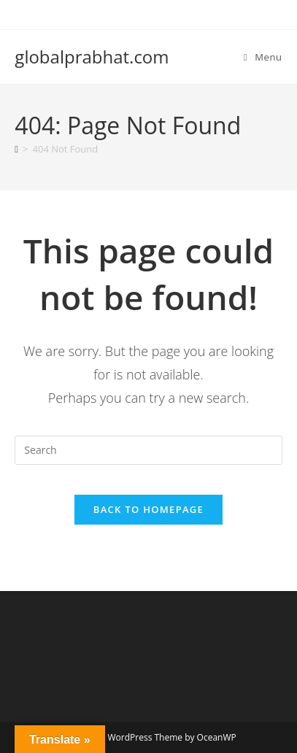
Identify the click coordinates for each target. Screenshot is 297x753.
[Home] (16, 148)
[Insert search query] (148, 450)
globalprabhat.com (92, 57)
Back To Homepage (148, 509)
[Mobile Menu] (263, 56)
